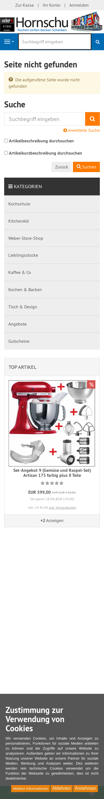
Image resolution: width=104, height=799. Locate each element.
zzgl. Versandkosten (62, 507)
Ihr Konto (51, 5)
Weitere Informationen (30, 789)
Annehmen (85, 788)
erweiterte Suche (81, 130)
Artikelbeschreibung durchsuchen (41, 141)
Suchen (86, 167)
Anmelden (79, 5)
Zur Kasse (24, 5)
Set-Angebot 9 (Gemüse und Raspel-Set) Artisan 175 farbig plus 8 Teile (52, 472)
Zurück (61, 167)
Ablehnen (61, 788)
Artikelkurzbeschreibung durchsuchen (45, 153)
